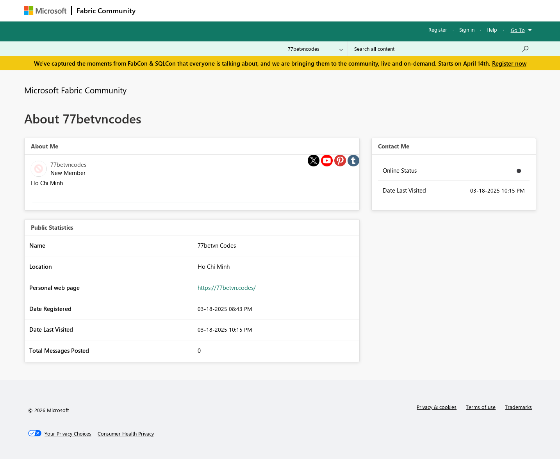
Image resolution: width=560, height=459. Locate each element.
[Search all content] (442, 48)
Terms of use (481, 407)
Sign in (466, 29)
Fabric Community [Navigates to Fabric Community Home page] (106, 10)
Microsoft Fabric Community (75, 89)
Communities (254, 10)
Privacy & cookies (437, 407)
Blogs (289, 10)
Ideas (220, 10)
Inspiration (188, 10)
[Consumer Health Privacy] (126, 434)
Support (352, 10)
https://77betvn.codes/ (227, 287)
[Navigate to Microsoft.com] (45, 10)
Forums (153, 10)
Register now (509, 63)
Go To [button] (518, 30)
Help (492, 29)
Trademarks (518, 407)
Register (437, 29)
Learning (319, 10)
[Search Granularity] (315, 48)
